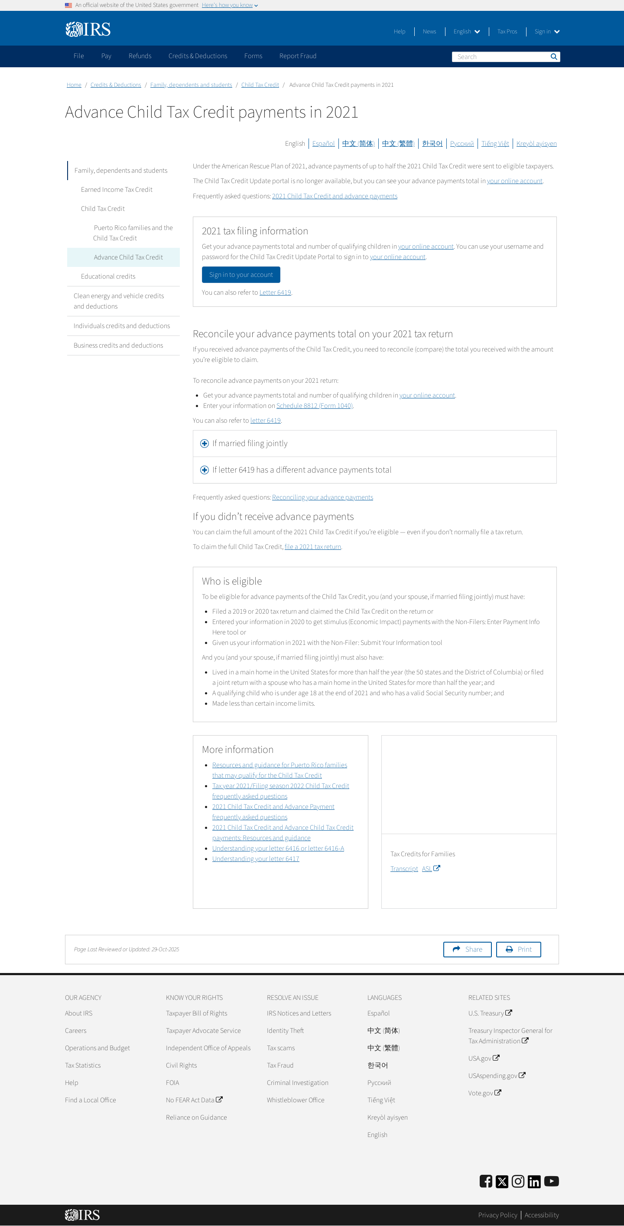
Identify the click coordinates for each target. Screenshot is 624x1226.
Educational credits (107, 276)
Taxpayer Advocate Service (203, 1030)
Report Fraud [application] (298, 56)
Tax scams (281, 1048)
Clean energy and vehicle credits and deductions (119, 301)
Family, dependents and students (191, 85)
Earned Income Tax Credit (116, 189)
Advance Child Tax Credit (127, 257)
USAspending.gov (496, 1076)
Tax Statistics (83, 1065)
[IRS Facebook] (486, 1182)
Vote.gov (484, 1093)
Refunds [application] (140, 56)
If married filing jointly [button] (249, 443)
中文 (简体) (358, 143)
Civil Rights (181, 1065)
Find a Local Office (90, 1100)
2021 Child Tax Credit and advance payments (334, 196)
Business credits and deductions (118, 345)
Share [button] (473, 949)
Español (323, 143)
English (467, 31)
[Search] (506, 57)
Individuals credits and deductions (122, 326)
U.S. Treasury (490, 1013)
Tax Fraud (280, 1065)
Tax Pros (507, 31)
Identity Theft (285, 1030)
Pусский (379, 1083)
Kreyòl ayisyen (537, 143)
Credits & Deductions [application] (198, 56)
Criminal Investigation (297, 1083)
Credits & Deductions (116, 85)
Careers (75, 1030)
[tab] (374, 444)
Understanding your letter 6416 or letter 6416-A (278, 848)
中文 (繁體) (398, 143)
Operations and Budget (97, 1048)
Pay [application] (106, 56)
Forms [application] (253, 56)
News (429, 31)
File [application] (79, 56)
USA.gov (483, 1058)
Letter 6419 (275, 292)
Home (74, 85)
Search (553, 56)
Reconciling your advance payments (322, 497)
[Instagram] (518, 1182)
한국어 (432, 143)
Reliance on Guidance (196, 1117)
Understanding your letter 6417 (255, 859)
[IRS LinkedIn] (534, 1184)
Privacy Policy (497, 1215)
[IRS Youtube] (551, 1182)
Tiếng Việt (495, 143)
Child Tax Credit (260, 85)
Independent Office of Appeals (208, 1048)
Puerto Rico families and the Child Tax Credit (132, 233)
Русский (462, 143)
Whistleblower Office (296, 1100)
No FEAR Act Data (194, 1100)
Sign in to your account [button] (241, 274)
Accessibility (542, 1215)
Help (400, 31)
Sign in (547, 31)
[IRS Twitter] (502, 1184)
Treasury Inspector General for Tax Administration (510, 1036)
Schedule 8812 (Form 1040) (314, 406)
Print (525, 949)
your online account (515, 181)
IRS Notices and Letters (299, 1013)
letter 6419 (265, 420)
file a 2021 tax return (313, 547)
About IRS (78, 1013)
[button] (374, 470)
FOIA (172, 1083)
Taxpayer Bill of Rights (196, 1013)
